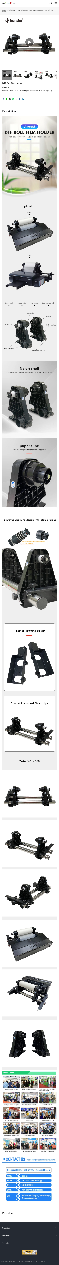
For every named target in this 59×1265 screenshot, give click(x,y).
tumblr (20, 99)
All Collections (11, 10)
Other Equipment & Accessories (34, 10)
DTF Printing (20, 10)
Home (4, 10)
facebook (3, 99)
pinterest (16, 99)
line (7, 99)
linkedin (23, 99)
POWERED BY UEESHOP (36, 1261)
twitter (10, 99)
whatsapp (13, 99)
